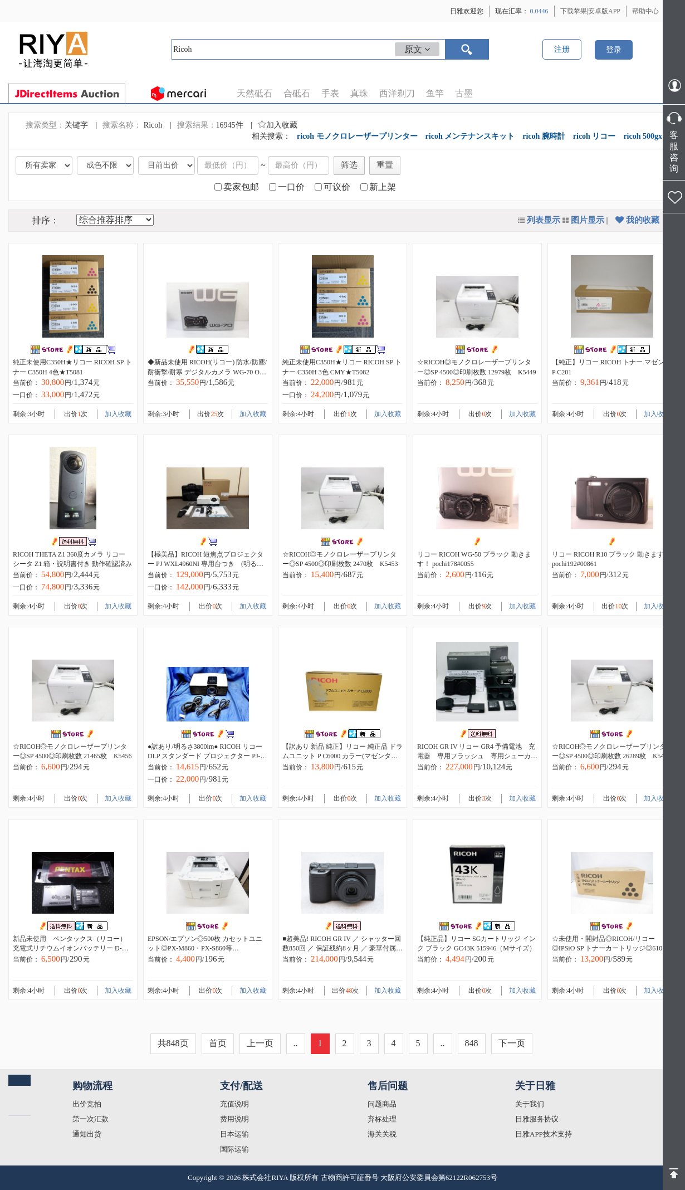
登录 (614, 50)
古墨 (464, 93)
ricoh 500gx (642, 136)
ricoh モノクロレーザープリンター (357, 136)
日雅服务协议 (537, 1119)
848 (471, 1043)
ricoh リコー (594, 136)
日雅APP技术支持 (543, 1134)
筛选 (349, 164)
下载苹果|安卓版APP (590, 11)
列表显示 (543, 220)
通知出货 (86, 1134)
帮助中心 (645, 11)
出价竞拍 (86, 1104)
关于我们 (529, 1104)
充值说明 (234, 1104)
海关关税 (382, 1134)
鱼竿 (435, 93)
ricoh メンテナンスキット (470, 136)
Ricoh (154, 125)
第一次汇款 (90, 1119)
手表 (330, 93)
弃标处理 (382, 1119)
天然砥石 (254, 93)
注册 (562, 49)
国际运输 (234, 1149)
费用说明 (234, 1119)
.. (295, 1043)
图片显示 (587, 220)
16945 (226, 125)
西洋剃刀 (397, 93)
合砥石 (296, 93)
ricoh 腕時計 (543, 136)
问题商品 (382, 1104)
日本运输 (234, 1134)
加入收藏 (277, 125)
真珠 (359, 93)
